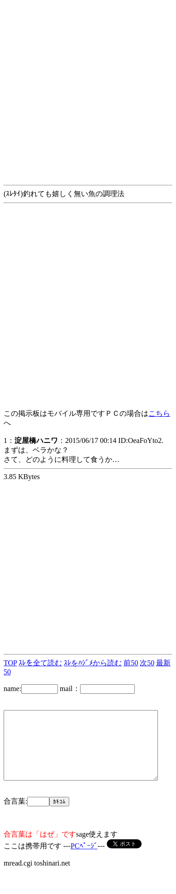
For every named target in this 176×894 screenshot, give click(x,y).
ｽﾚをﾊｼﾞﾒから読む (93, 663)
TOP (10, 663)
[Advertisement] (85, 88)
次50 (147, 663)
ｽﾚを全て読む (40, 663)
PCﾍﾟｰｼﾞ (84, 859)
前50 (131, 663)
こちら (159, 413)
